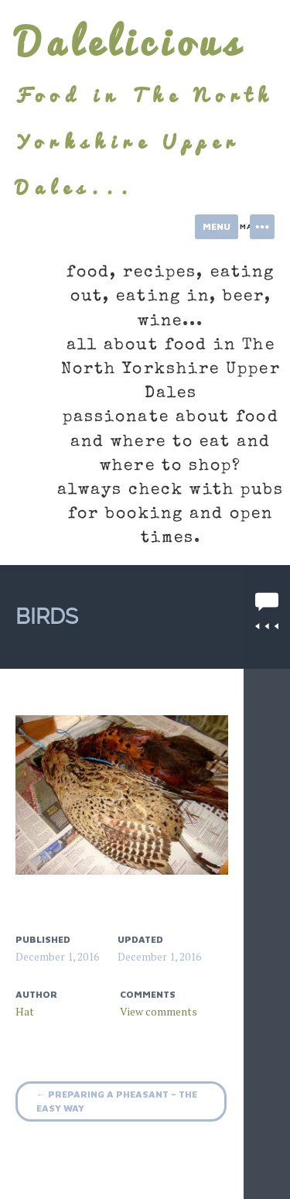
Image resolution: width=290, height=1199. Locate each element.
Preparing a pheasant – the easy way (116, 1101)
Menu (216, 226)
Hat (24, 1011)
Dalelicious (129, 42)
